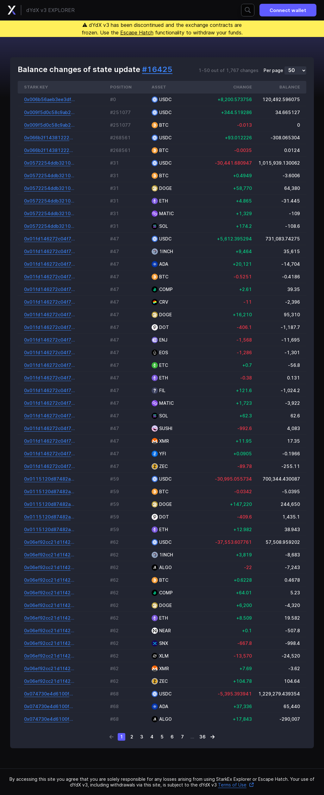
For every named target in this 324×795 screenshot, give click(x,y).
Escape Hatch (136, 32)
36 (202, 736)
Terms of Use (236, 784)
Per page (273, 70)
